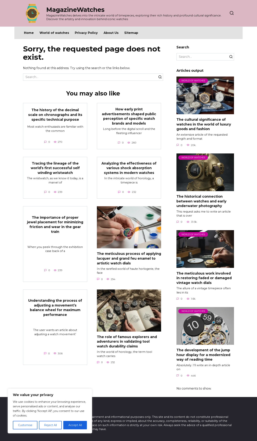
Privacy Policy (86, 33)
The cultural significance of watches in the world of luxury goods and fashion (203, 124)
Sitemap (131, 33)
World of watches (54, 33)
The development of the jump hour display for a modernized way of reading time (203, 354)
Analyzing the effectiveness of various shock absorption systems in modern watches (129, 168)
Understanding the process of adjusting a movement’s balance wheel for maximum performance (55, 307)
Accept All (75, 425)
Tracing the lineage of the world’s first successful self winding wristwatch (55, 168)
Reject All (50, 425)
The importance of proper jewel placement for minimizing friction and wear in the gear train (55, 224)
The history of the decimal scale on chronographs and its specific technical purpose (55, 114)
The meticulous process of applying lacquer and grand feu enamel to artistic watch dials (125, 258)
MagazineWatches (75, 9)
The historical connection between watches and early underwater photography (201, 201)
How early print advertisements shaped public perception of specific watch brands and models (129, 116)
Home (29, 33)
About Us (111, 33)
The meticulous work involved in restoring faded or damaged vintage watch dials (204, 277)
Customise (25, 425)
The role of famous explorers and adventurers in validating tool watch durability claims (127, 341)
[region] (50, 411)
